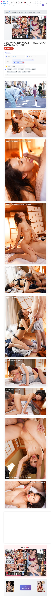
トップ (6, 11)
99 (15, 2)
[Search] (34, 5)
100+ (20, 2)
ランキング (13, 5)
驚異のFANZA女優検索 (4, 4)
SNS (24, 5)
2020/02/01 (14, 56)
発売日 (19, 5)
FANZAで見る (8, 48)
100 (34, 2)
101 (25, 2)
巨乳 (39, 2)
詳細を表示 (9, 75)
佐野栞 (10, 11)
